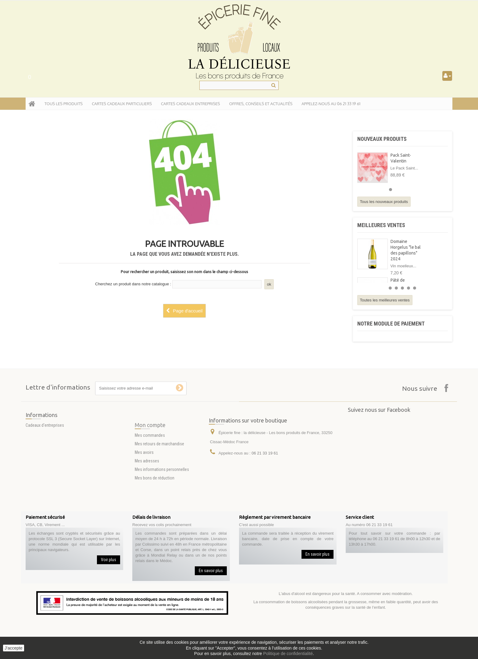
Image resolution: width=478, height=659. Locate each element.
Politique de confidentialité (288, 653)
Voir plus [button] (108, 559)
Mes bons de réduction (154, 496)
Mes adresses (147, 479)
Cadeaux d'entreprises (45, 431)
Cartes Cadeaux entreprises (190, 103)
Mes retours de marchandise (159, 462)
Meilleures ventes (381, 225)
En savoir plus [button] (211, 570)
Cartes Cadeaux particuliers (122, 103)
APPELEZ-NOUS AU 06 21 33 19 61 (330, 103)
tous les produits (64, 103)
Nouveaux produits (382, 139)
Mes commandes (150, 453)
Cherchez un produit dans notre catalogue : (133, 284)
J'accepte (14, 648)
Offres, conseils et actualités (261, 103)
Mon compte (150, 443)
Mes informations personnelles (162, 488)
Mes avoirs (144, 470)
